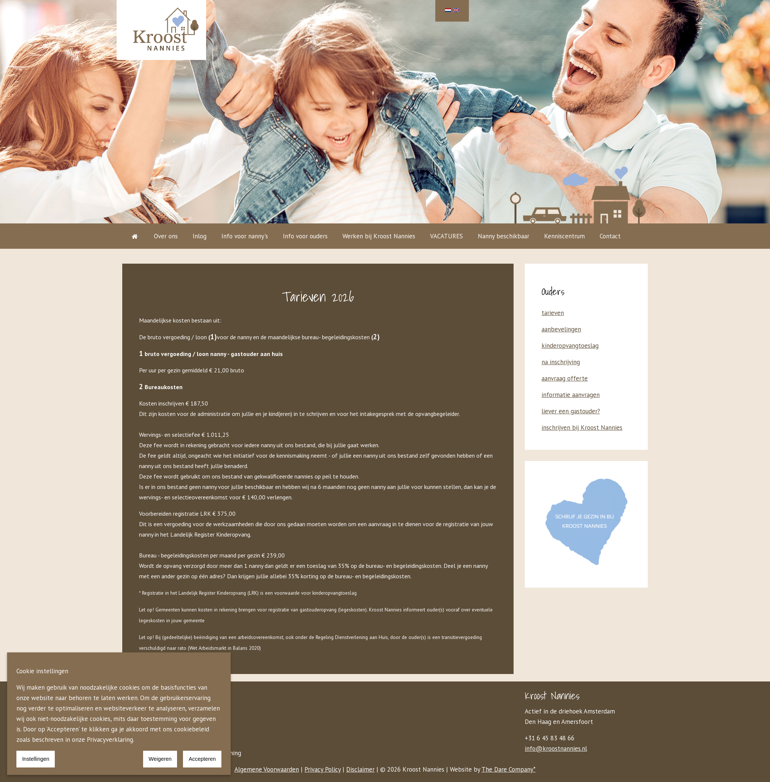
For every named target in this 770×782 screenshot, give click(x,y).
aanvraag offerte (565, 378)
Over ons (166, 236)
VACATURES (446, 236)
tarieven (553, 313)
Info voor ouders (305, 236)
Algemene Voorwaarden (266, 769)
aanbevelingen (561, 329)
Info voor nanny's (244, 236)
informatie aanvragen (571, 395)
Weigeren (160, 759)
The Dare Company (507, 769)
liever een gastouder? (571, 411)
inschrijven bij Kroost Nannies (582, 427)
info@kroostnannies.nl (556, 748)
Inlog (199, 236)
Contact (610, 236)
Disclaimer (360, 769)
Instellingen (35, 759)
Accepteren (202, 759)
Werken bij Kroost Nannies (379, 236)
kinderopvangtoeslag (570, 345)
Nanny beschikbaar (503, 236)
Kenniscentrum (564, 236)
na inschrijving (561, 362)
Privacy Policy (322, 769)
